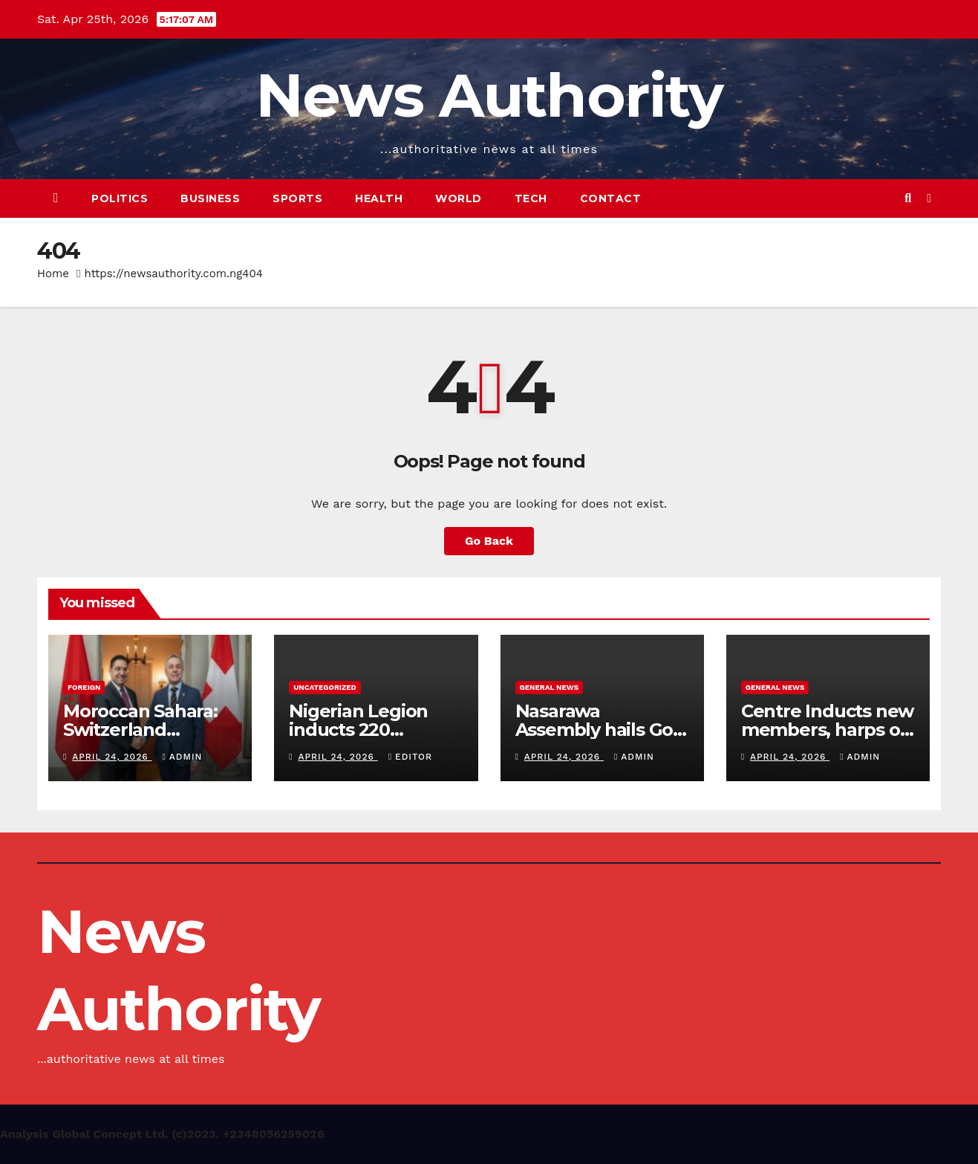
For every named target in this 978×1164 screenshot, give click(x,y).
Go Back (489, 541)
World (458, 198)
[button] (907, 198)
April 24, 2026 (111, 756)
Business (210, 198)
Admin (182, 756)
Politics (119, 198)
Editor (410, 756)
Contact (611, 198)
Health (378, 198)
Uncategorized (324, 687)
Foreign (84, 687)
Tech (531, 198)
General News (549, 687)
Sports (297, 198)
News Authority (489, 95)
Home (53, 273)
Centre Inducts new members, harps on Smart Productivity (827, 729)
